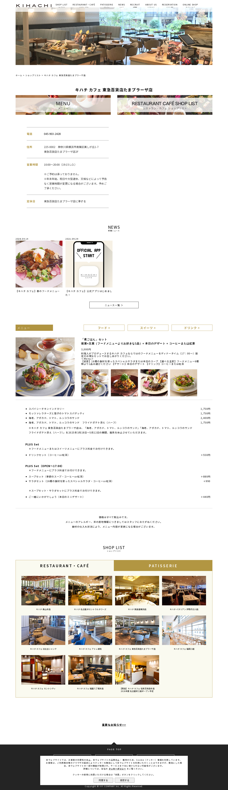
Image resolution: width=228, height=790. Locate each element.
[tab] (65, 565)
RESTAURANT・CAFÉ (84, 5)
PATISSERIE (106, 5)
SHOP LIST (61, 5)
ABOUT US (151, 5)
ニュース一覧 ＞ (114, 305)
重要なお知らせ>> (114, 725)
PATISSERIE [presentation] (163, 565)
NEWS (121, 5)
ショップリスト (33, 75)
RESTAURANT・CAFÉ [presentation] (65, 565)
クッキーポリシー (117, 768)
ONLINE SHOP (190, 5)
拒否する (124, 780)
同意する (103, 780)
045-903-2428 (52, 134)
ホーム (19, 75)
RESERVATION (170, 5)
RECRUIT (135, 5)
